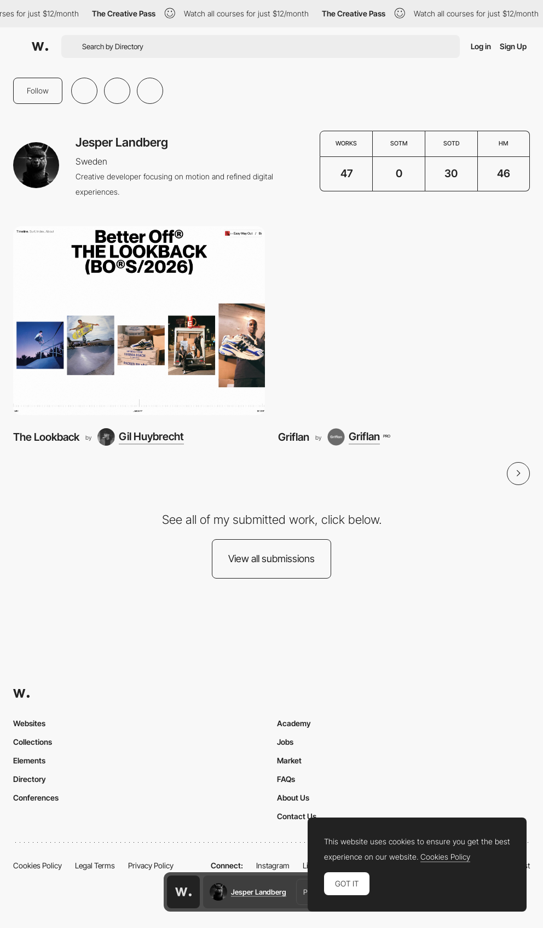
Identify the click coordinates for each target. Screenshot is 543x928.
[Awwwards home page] (183, 892)
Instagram (273, 865)
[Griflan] (404, 320)
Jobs (285, 741)
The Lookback (46, 436)
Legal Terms (95, 865)
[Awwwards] (40, 46)
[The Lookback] (139, 320)
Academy (294, 723)
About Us (293, 797)
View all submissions (271, 558)
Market (289, 760)
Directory (29, 779)
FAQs (286, 779)
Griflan (293, 436)
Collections (32, 741)
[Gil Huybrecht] (140, 437)
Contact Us (296, 816)
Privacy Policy (151, 865)
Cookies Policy (37, 865)
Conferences (36, 797)
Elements (29, 760)
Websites (29, 723)
